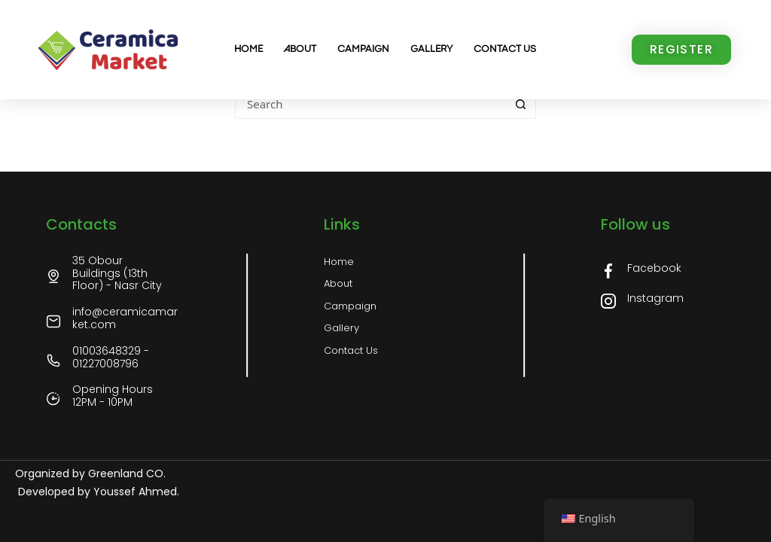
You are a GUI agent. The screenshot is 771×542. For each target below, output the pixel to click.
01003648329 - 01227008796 (110, 357)
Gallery (431, 49)
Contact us (505, 49)
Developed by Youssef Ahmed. (97, 491)
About (300, 49)
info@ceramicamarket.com (125, 318)
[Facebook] (608, 271)
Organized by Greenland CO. (90, 473)
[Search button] (521, 104)
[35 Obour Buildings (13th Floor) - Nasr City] (53, 276)
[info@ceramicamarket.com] (53, 321)
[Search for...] (370, 104)
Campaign (363, 49)
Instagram (655, 298)
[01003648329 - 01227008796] (53, 360)
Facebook (654, 268)
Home (248, 49)
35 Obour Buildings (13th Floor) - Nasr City (117, 273)
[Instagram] (608, 301)
